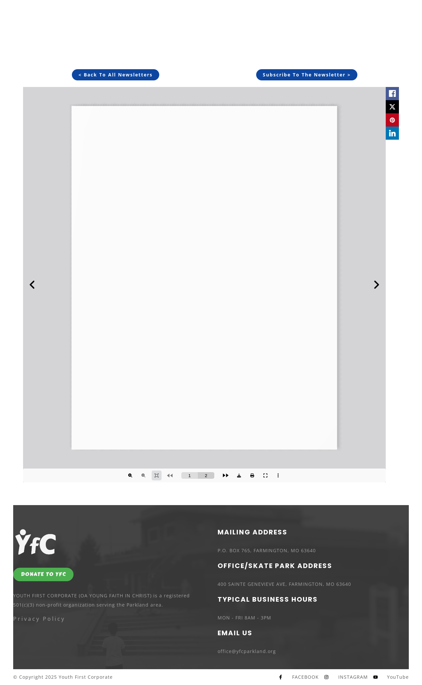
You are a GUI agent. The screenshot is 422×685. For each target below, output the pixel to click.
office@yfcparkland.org (247, 651)
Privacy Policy (39, 618)
